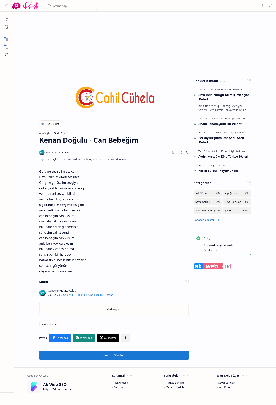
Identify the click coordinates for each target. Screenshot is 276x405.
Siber (68, 295)
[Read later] (174, 152)
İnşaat (109, 295)
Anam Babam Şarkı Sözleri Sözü (221, 124)
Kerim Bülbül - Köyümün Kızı (218, 171)
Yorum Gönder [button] (114, 355)
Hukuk (81, 295)
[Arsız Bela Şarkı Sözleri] (228, 89)
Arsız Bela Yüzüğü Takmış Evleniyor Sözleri (223, 97)
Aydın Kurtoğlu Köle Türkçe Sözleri (223, 156)
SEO (63, 295)
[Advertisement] (145, 44)
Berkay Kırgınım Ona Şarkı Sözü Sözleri (221, 140)
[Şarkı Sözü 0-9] (208, 210)
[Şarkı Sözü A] (237, 210)
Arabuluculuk (95, 295)
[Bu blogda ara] (72, 6)
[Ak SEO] (7, 27)
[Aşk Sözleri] (223, 118)
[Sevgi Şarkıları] (237, 201)
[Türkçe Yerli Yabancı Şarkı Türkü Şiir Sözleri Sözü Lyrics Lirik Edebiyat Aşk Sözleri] (25, 6)
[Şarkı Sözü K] (49, 324)
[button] (7, 6)
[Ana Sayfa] (7, 19)
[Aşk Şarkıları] (238, 118)
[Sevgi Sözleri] (208, 201)
